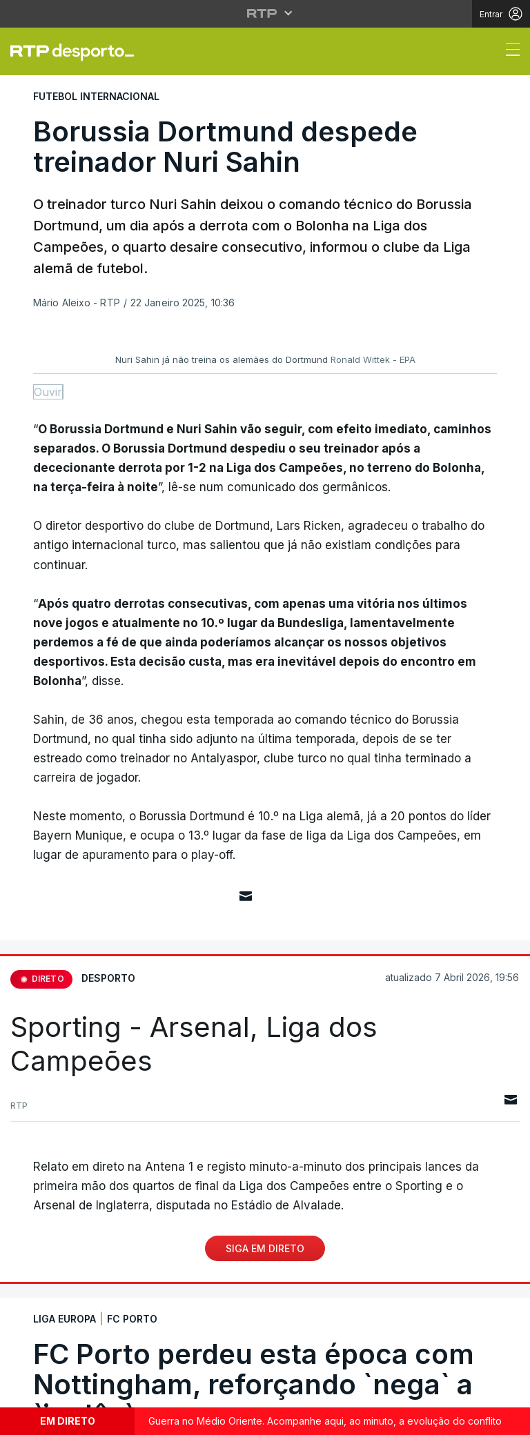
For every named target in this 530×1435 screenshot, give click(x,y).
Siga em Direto (265, 1248)
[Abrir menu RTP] (265, 13)
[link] (78, 52)
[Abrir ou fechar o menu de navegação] (509, 52)
